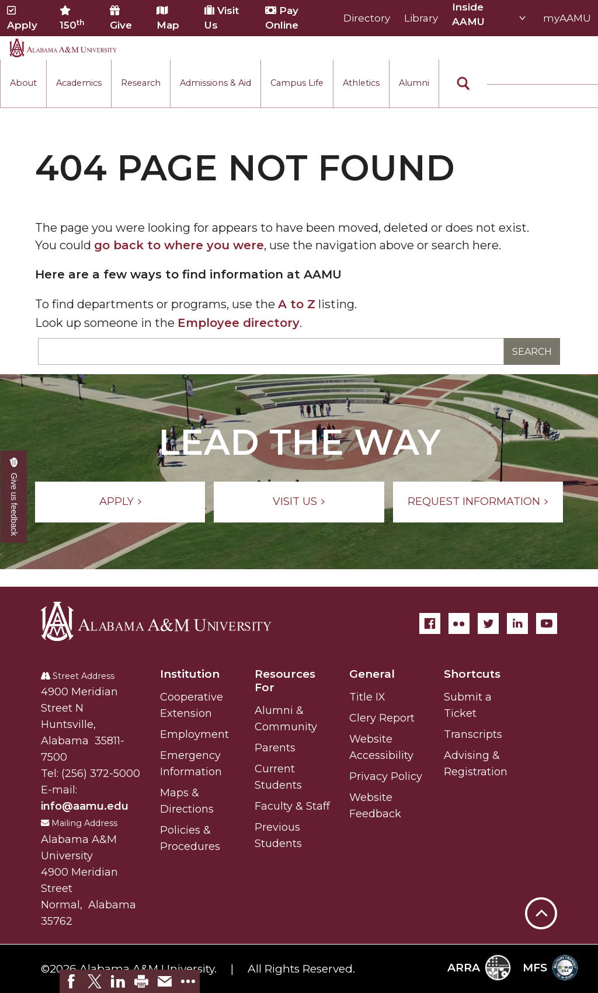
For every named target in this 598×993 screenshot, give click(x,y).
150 (72, 18)
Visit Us (221, 18)
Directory (366, 18)
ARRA (479, 967)
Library (421, 18)
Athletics (361, 83)
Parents (275, 747)
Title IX (367, 697)
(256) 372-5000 (100, 773)
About (23, 83)
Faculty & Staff (292, 806)
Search (532, 351)
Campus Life (297, 83)
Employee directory (239, 323)
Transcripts (473, 734)
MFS (550, 967)
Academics (79, 83)
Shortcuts (472, 674)
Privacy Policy (385, 776)
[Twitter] (488, 623)
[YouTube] (546, 623)
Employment (194, 734)
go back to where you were (179, 245)
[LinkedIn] (517, 623)
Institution (190, 674)
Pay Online (281, 18)
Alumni (414, 83)
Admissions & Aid (215, 83)
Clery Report (382, 718)
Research (141, 83)
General (372, 674)
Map (168, 18)
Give (121, 18)
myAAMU (567, 18)
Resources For (285, 680)
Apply (22, 18)
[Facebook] (429, 623)
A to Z (296, 304)
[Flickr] (459, 623)
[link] (71, 981)
